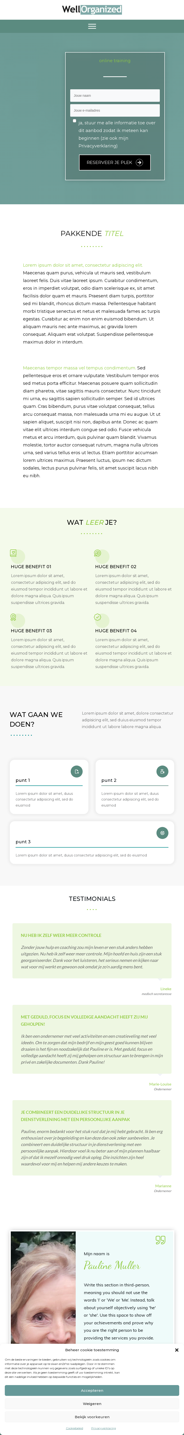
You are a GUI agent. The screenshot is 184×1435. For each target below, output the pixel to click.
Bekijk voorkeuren (92, 1417)
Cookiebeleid (74, 1428)
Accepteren (92, 1390)
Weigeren (92, 1403)
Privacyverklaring (103, 1428)
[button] (176, 1350)
